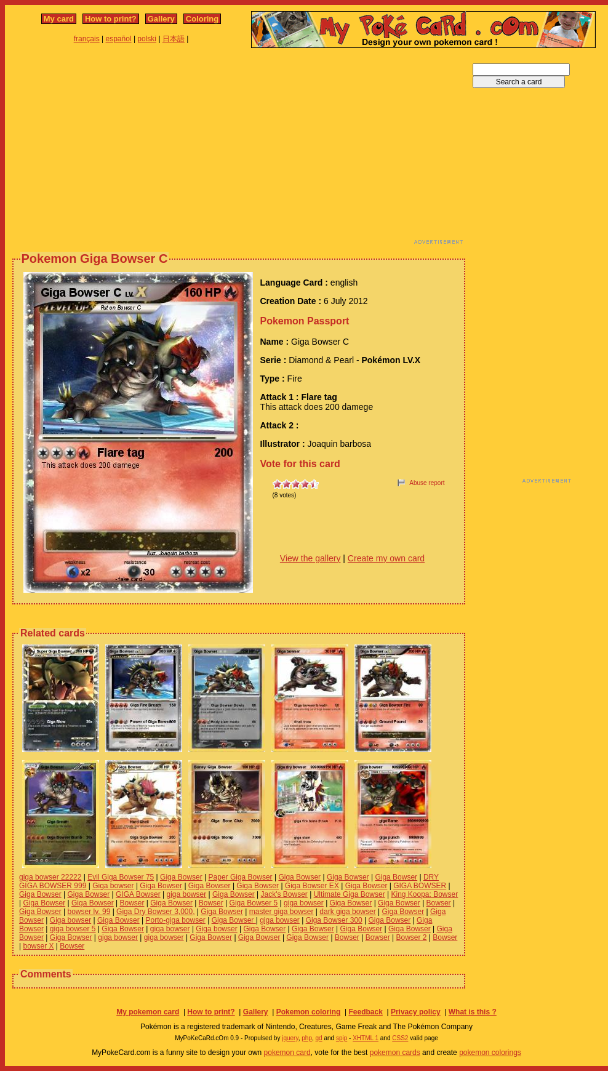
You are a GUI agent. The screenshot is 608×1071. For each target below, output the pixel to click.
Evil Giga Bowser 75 (120, 877)
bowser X (38, 946)
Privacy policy (416, 1012)
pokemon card (287, 1052)
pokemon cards (395, 1052)
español (119, 38)
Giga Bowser (181, 877)
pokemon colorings (490, 1052)
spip (341, 1038)
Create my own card (386, 558)
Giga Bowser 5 (254, 903)
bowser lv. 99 (89, 911)
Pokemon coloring (308, 1012)
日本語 (173, 38)
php (307, 1038)
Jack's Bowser (284, 894)
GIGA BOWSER (419, 885)
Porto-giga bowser (175, 920)
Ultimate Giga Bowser (349, 894)
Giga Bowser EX (312, 885)
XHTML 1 (365, 1038)
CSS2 (400, 1038)
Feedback (365, 1012)
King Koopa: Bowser (424, 894)
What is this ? (473, 1012)
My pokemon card (147, 1012)
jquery (290, 1038)
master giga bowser (281, 911)
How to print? (111, 18)
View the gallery (310, 558)
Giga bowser (113, 885)
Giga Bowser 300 (334, 920)
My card (59, 18)
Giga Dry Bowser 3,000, (155, 911)
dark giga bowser (347, 911)
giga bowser (187, 894)
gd (319, 1038)
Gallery (161, 18)
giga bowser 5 (73, 929)
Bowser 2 (411, 937)
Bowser (131, 903)
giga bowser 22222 (50, 877)
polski (146, 38)
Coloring (202, 18)
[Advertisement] (201, 149)
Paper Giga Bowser (241, 877)
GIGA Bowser (138, 894)
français (87, 38)
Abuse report (426, 482)
